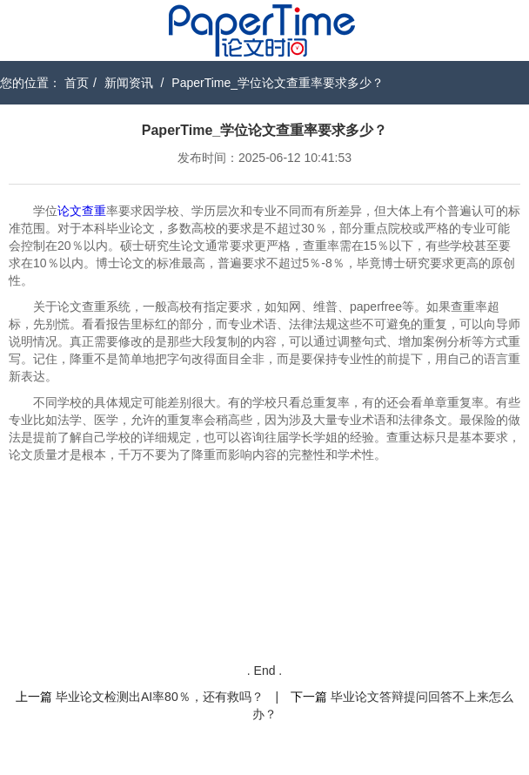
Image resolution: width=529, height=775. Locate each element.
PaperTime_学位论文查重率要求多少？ (277, 83)
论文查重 (81, 211)
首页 (76, 83)
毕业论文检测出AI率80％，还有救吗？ (160, 697)
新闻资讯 (128, 83)
